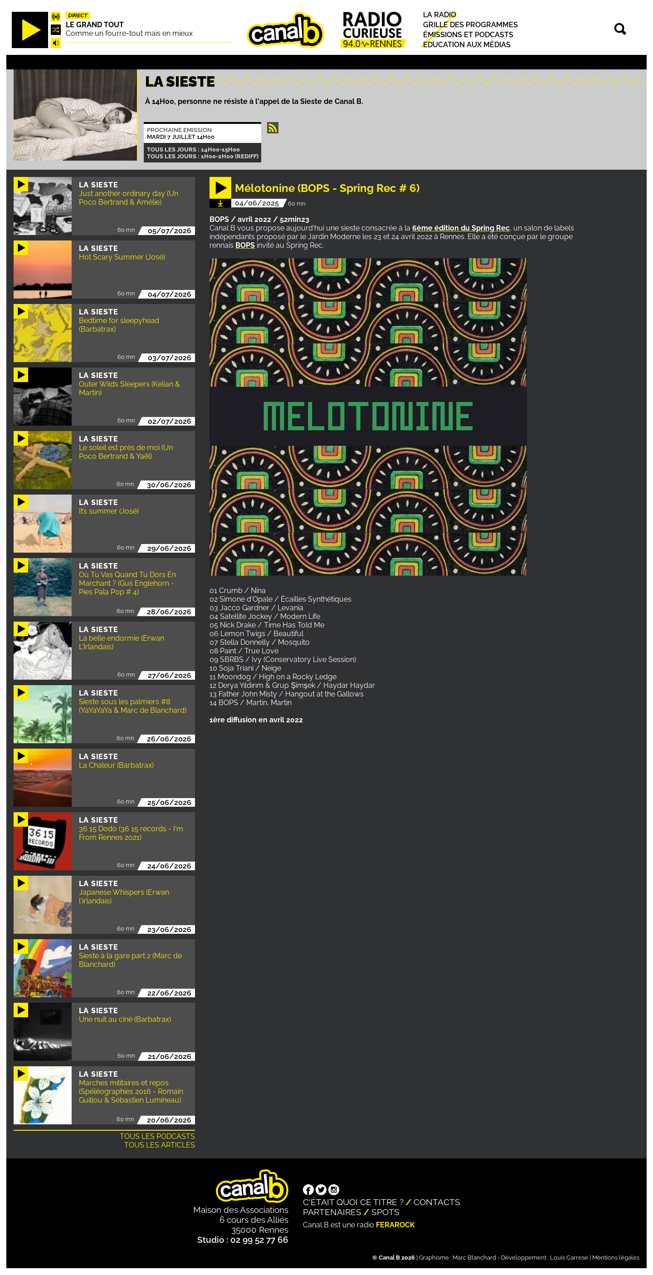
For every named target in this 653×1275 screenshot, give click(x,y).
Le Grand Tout (95, 24)
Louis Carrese (569, 1257)
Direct (78, 15)
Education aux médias (467, 44)
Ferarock (395, 1225)
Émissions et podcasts (468, 34)
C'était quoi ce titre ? (353, 1202)
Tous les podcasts (157, 1136)
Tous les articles (159, 1145)
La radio (439, 14)
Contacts (437, 1202)
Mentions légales (615, 1257)
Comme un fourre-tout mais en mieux (129, 33)
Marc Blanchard (474, 1257)
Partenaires (332, 1212)
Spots (385, 1212)
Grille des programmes (470, 24)
